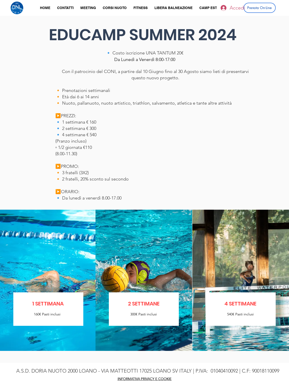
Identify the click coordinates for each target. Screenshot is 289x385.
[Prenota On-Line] (260, 8)
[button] (114, 7)
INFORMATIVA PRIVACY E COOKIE (145, 379)
